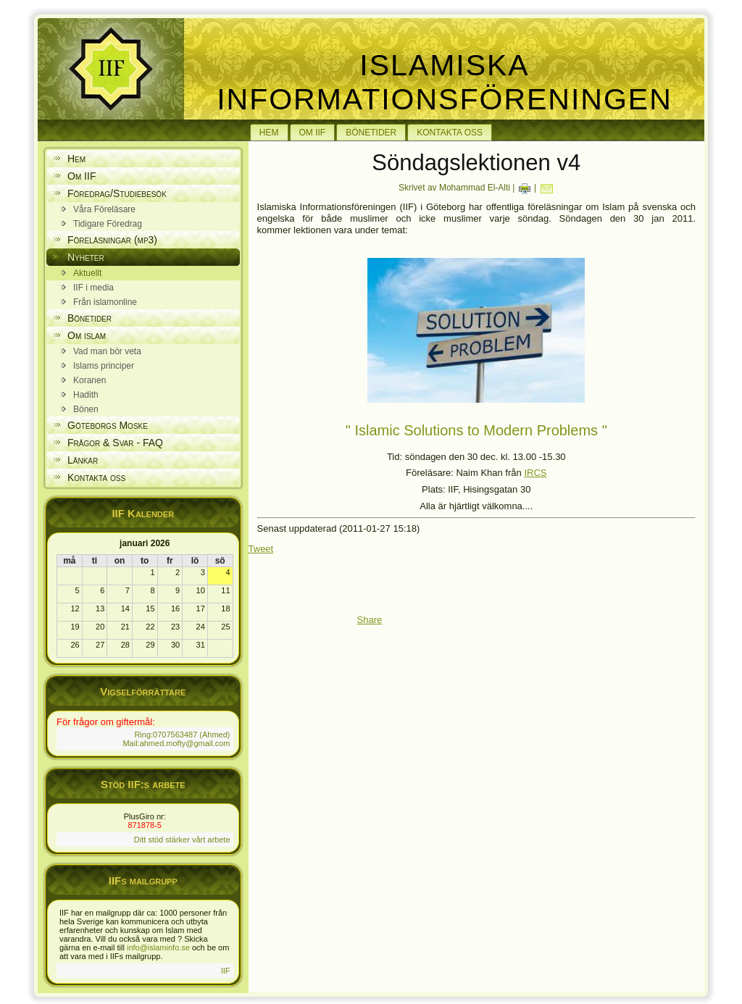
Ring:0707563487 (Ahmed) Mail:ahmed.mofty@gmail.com (176, 739)
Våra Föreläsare (104, 209)
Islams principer (103, 366)
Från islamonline (105, 302)
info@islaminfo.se (158, 947)
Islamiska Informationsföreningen (444, 82)
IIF (225, 970)
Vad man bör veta (107, 351)
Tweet (261, 548)
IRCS (535, 472)
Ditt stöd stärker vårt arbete (182, 839)
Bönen (86, 409)
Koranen (89, 380)
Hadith (86, 395)
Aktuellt (87, 273)
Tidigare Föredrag (107, 224)
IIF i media (93, 288)
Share (370, 619)
